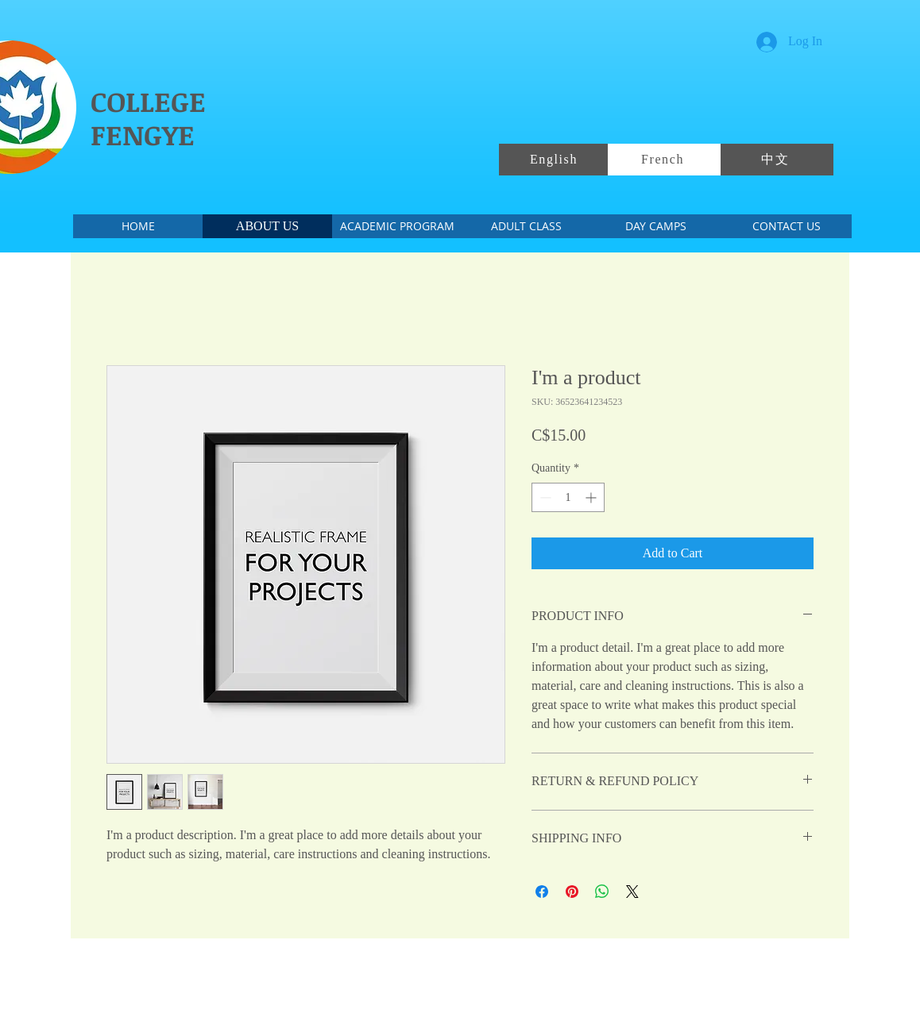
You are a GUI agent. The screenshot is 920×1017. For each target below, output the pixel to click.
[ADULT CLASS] (526, 226)
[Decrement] (544, 497)
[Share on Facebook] (541, 891)
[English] (555, 159)
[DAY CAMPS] (656, 226)
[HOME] (138, 226)
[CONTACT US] (786, 226)
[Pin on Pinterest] (572, 891)
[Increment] (592, 497)
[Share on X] (632, 891)
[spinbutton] (568, 497)
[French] (664, 159)
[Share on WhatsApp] (602, 891)
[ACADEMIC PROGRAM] (397, 226)
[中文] (777, 159)
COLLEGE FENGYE (148, 117)
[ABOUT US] (267, 226)
